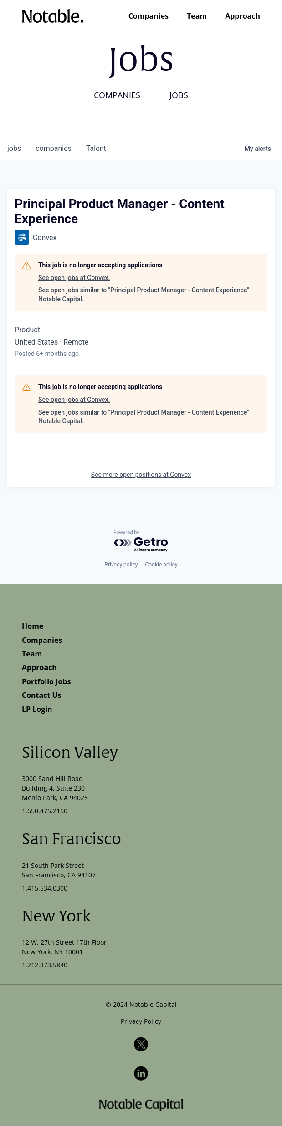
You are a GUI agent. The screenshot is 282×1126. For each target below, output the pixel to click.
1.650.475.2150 (44, 810)
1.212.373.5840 (44, 965)
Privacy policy (121, 564)
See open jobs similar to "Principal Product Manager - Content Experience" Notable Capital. (143, 294)
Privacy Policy (141, 1021)
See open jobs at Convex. (74, 277)
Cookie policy (161, 564)
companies (54, 148)
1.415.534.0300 (44, 888)
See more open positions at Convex (141, 474)
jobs (14, 148)
